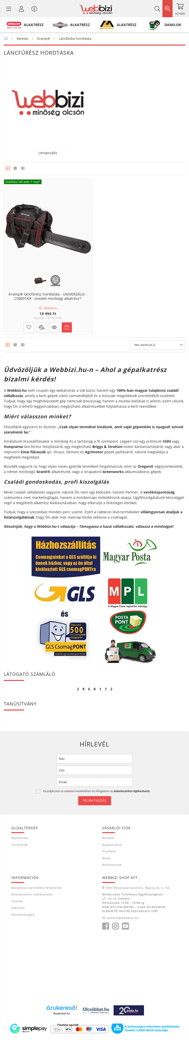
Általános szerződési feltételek (36, 888)
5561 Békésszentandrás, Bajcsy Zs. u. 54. (138, 888)
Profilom (109, 851)
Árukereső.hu (61, 1013)
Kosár (106, 858)
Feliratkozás (95, 800)
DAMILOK (172, 24)
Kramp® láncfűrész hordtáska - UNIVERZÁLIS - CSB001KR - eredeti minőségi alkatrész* (48, 296)
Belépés (108, 838)
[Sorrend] (157, 344)
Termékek (19, 845)
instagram (115, 926)
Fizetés (17, 901)
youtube (125, 926)
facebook (105, 926)
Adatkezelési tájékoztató (32, 894)
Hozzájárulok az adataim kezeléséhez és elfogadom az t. (97, 791)
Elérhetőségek (23, 914)
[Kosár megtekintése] (180, 8)
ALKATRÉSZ (34, 24)
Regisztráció (112, 845)
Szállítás (18, 908)
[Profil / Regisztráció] (21, 8)
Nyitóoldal (19, 838)
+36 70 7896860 (118, 898)
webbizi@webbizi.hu (123, 918)
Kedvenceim (112, 865)
